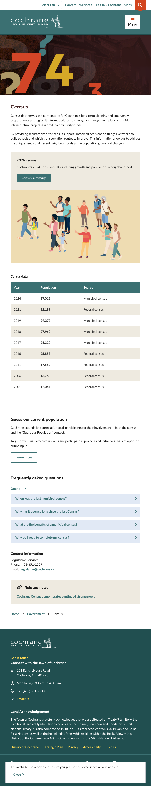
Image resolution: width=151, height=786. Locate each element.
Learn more (24, 457)
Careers (70, 5)
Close (17, 774)
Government (36, 614)
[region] (76, 332)
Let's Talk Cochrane (108, 5)
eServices (85, 5)
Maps (128, 5)
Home (15, 614)
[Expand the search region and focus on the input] (140, 5)
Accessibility (92, 747)
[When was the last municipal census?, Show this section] (76, 499)
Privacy (73, 747)
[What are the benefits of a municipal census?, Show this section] (76, 525)
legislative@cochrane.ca (37, 569)
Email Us (23, 699)
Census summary (34, 178)
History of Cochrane (25, 747)
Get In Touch (19, 658)
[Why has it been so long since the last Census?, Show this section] (76, 512)
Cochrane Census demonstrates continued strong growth (57, 596)
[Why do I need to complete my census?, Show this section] (76, 538)
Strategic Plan (53, 747)
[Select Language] (50, 5)
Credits (111, 747)
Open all (16, 489)
